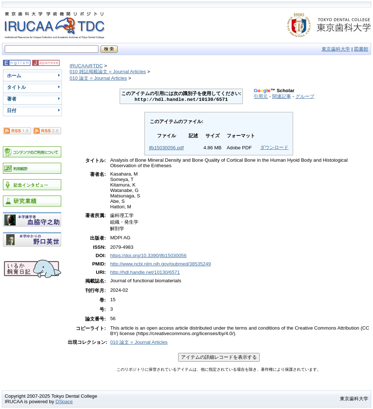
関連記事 (281, 96)
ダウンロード (274, 147)
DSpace (63, 401)
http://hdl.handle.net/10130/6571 (145, 272)
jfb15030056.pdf (166, 147)
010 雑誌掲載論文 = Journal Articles (108, 71)
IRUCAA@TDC (86, 65)
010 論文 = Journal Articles (98, 78)
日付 (11, 110)
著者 (11, 99)
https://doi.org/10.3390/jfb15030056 (148, 255)
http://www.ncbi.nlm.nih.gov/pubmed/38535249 (160, 264)
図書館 (361, 49)
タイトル (16, 87)
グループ (304, 96)
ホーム (14, 75)
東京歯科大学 (336, 49)
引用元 (261, 96)
